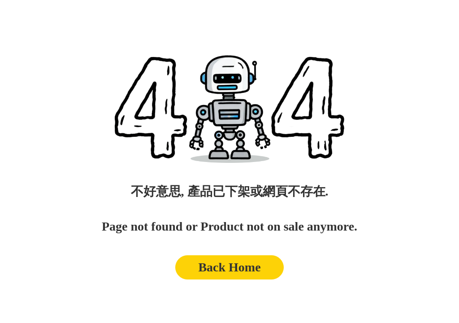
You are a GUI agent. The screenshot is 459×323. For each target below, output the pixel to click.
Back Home (229, 267)
